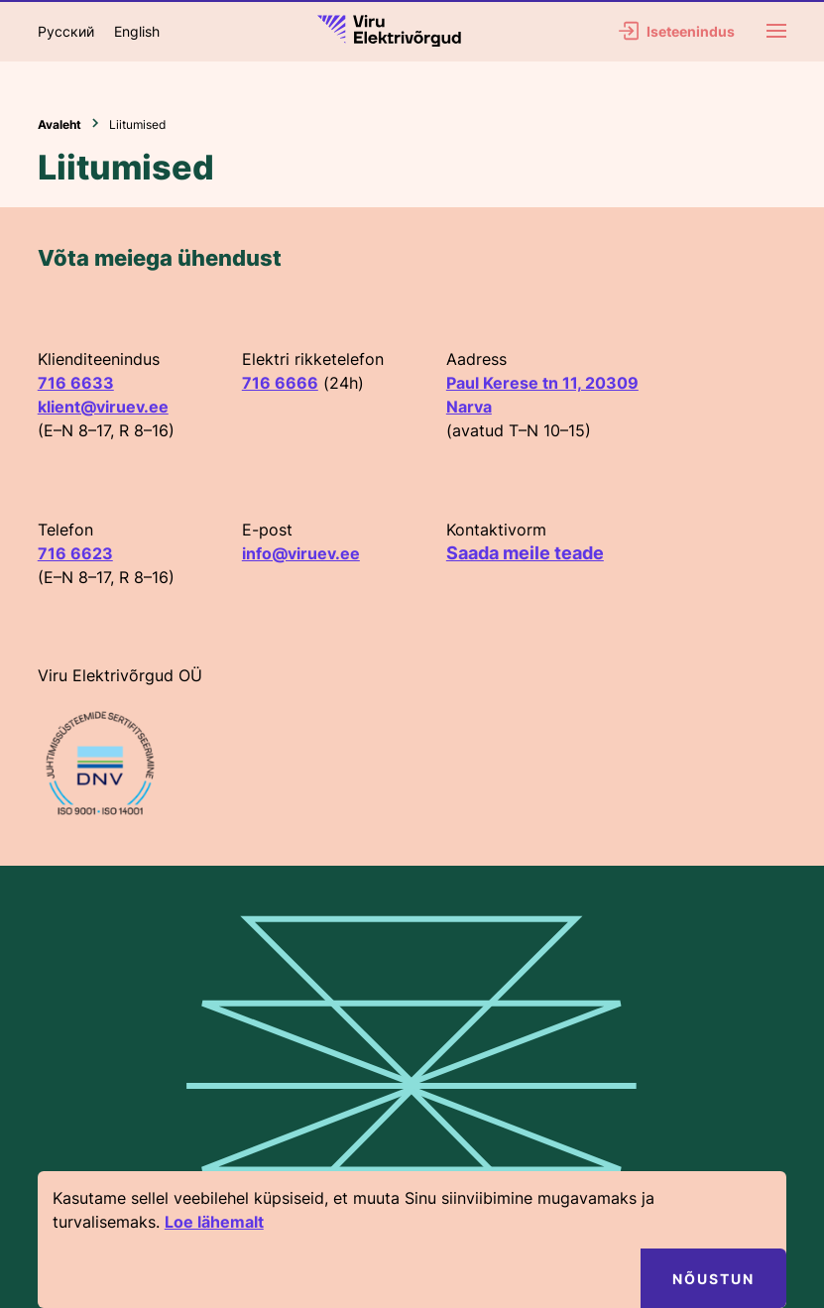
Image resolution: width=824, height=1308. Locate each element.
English (137, 31)
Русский (66, 31)
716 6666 (280, 383)
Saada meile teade (525, 552)
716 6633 (76, 383)
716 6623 (75, 553)
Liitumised (137, 124)
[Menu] (776, 31)
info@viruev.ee (301, 553)
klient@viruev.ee (103, 406)
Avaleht (59, 124)
